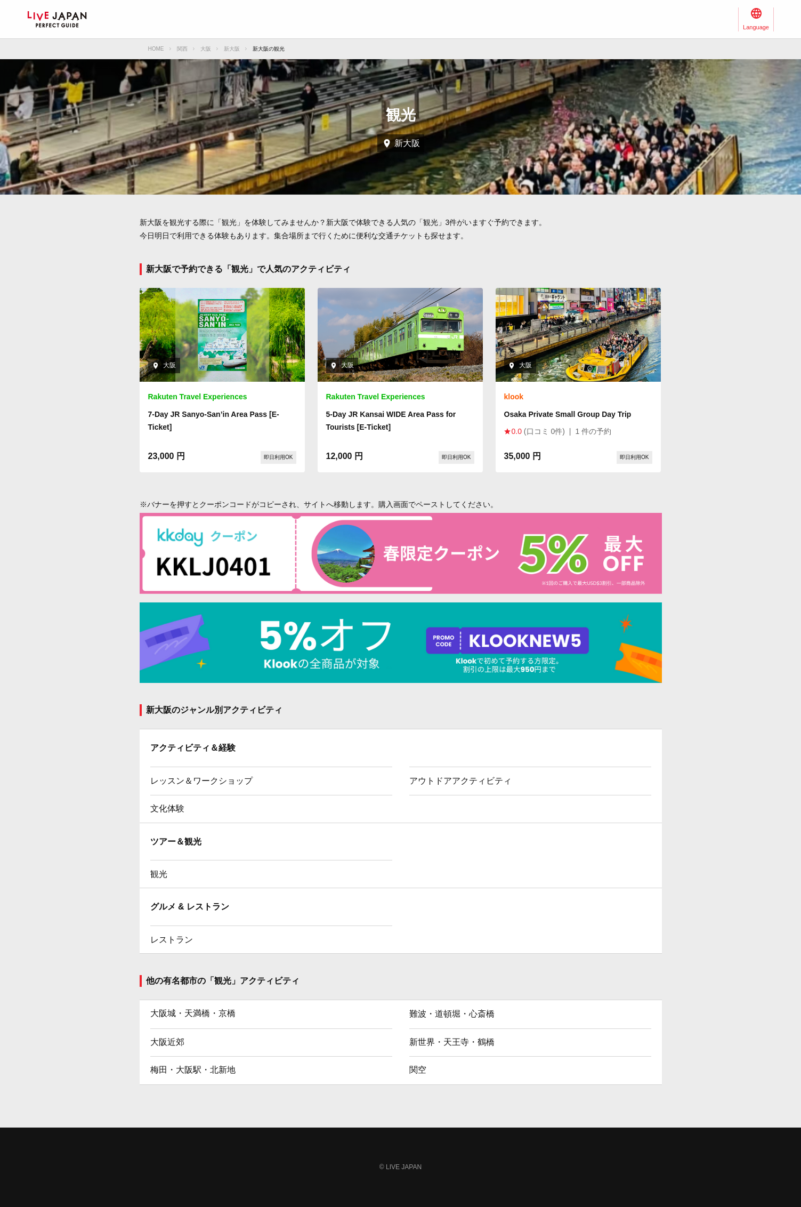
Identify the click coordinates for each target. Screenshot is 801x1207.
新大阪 (232, 49)
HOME (156, 49)
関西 (182, 49)
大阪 (205, 49)
